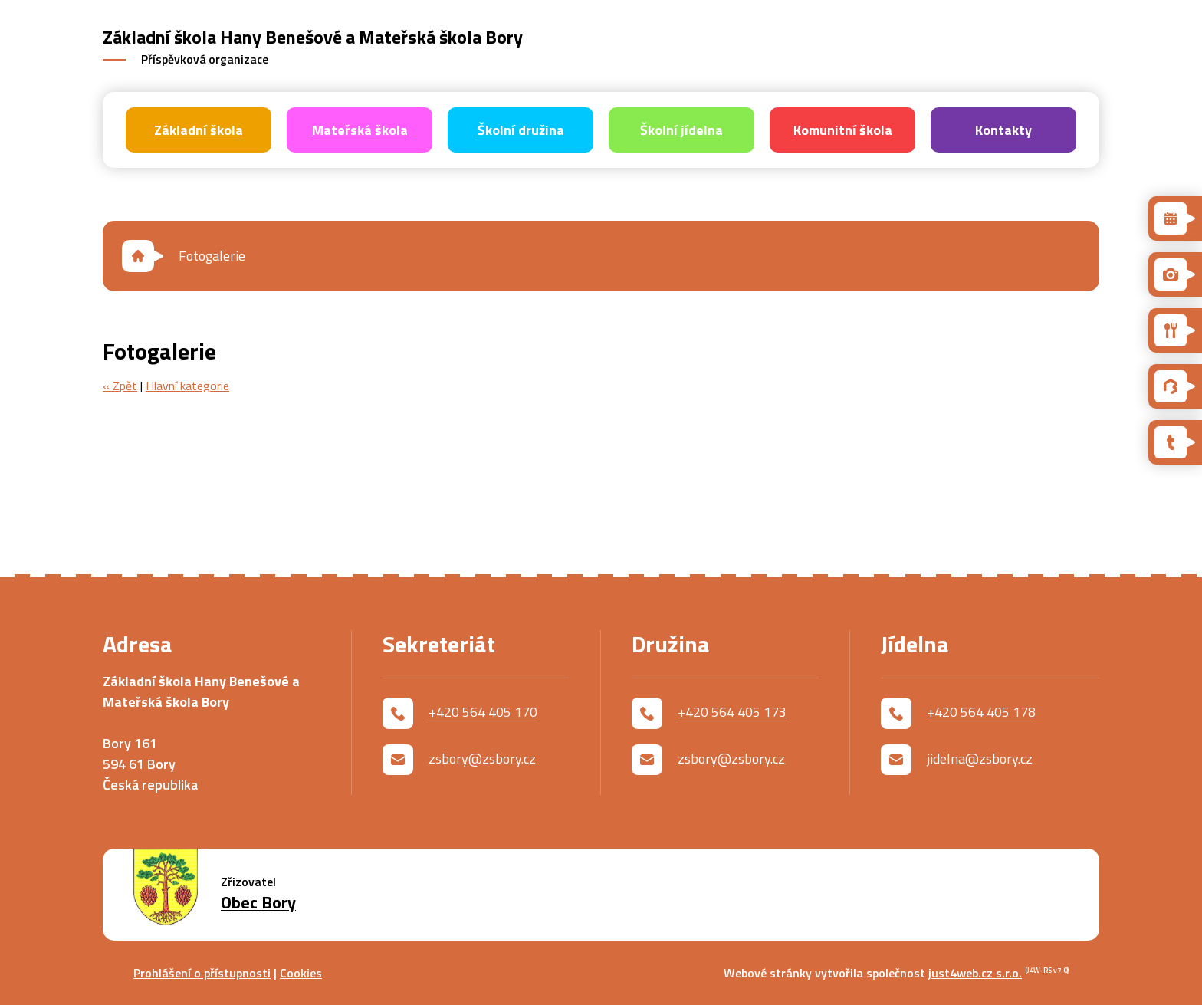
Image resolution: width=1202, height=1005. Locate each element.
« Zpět (120, 385)
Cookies (301, 973)
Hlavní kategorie (187, 385)
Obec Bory (258, 902)
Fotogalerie (212, 255)
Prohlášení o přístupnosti (202, 973)
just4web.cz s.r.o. (975, 973)
